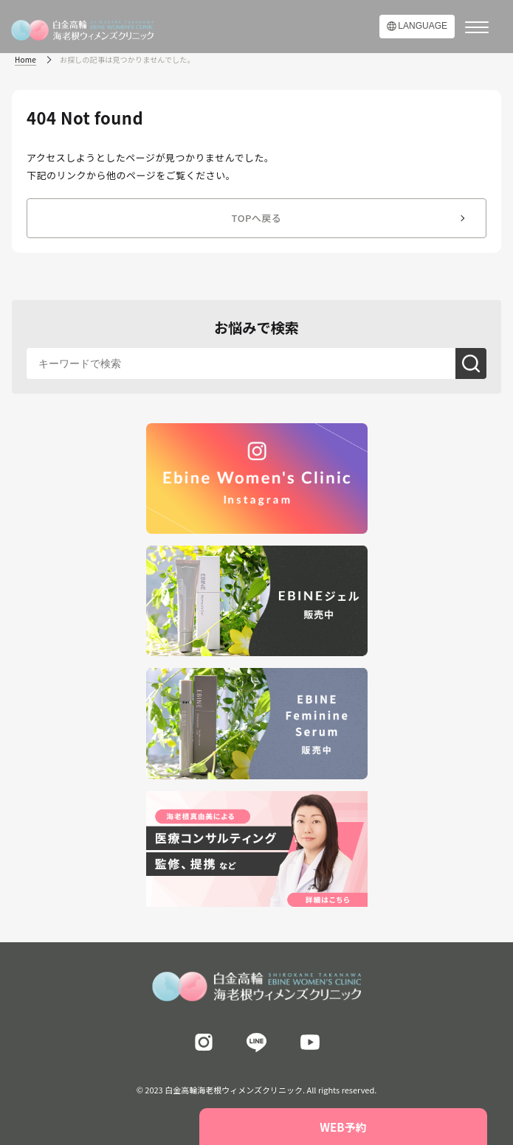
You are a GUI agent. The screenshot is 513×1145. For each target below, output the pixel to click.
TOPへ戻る (257, 218)
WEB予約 (343, 1127)
